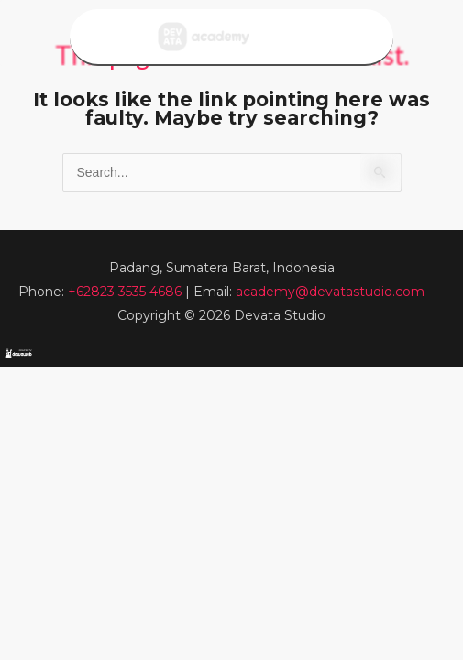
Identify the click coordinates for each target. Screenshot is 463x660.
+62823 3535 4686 (126, 291)
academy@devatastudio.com (330, 291)
